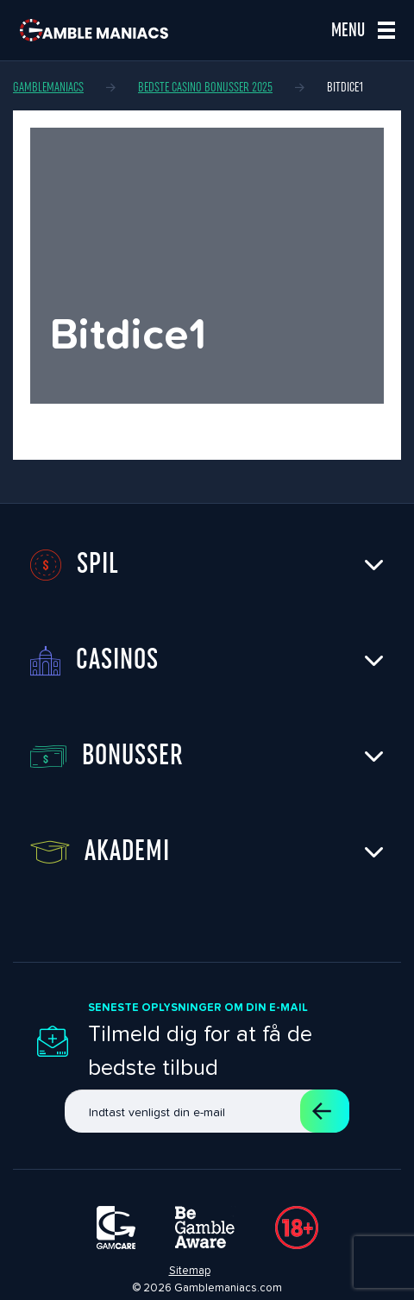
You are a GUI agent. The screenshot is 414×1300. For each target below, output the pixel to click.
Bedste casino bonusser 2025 (205, 87)
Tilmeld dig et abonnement (321, 1111)
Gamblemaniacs (48, 87)
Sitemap (189, 1270)
